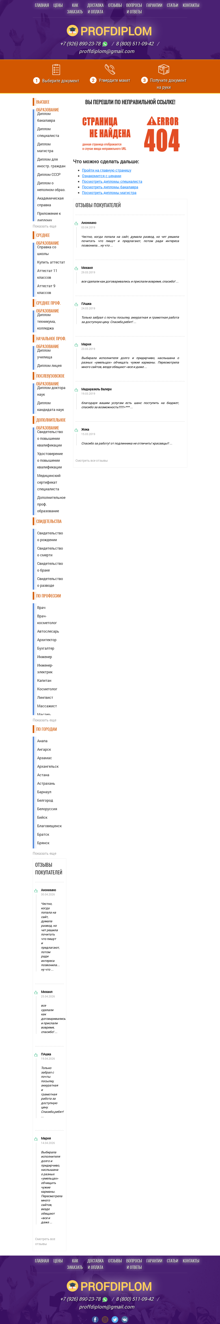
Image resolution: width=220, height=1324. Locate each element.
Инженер (44, 656)
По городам (46, 729)
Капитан (44, 680)
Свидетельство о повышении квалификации (50, 438)
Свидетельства (49, 521)
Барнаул (44, 791)
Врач (41, 607)
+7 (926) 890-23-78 (84, 43)
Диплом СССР (48, 174)
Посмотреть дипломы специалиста (112, 181)
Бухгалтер (45, 648)
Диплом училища (44, 353)
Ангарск (44, 749)
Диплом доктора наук (51, 391)
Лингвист (45, 697)
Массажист (47, 705)
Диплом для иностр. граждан (51, 162)
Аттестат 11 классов (47, 274)
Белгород (45, 800)
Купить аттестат (51, 262)
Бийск (42, 817)
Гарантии (154, 5)
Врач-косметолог (47, 619)
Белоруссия (47, 808)
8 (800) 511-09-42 (134, 43)
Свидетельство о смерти (50, 551)
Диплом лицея (49, 365)
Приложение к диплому (49, 216)
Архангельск (47, 766)
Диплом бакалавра (46, 117)
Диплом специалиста (48, 132)
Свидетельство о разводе (50, 582)
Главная (42, 5)
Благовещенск (49, 825)
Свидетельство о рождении (50, 536)
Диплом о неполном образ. (51, 186)
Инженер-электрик (45, 668)
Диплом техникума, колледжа (46, 321)
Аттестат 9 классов (46, 289)
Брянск (43, 842)
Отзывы (115, 5)
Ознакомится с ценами (101, 175)
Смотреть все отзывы (45, 1241)
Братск (43, 834)
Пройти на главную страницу (106, 170)
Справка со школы (46, 250)
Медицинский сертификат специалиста (48, 482)
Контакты (191, 5)
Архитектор (46, 639)
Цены (58, 5)
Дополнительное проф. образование (51, 504)
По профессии (48, 596)
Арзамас (44, 757)
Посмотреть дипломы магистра (109, 192)
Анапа (42, 740)
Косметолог (47, 688)
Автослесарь (48, 631)
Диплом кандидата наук (50, 406)
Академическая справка (50, 201)
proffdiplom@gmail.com (106, 51)
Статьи (172, 5)
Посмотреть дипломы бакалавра (110, 187)
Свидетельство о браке (50, 566)
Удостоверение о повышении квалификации (50, 460)
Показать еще (44, 226)
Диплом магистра (45, 147)
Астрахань (46, 783)
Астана (43, 774)
